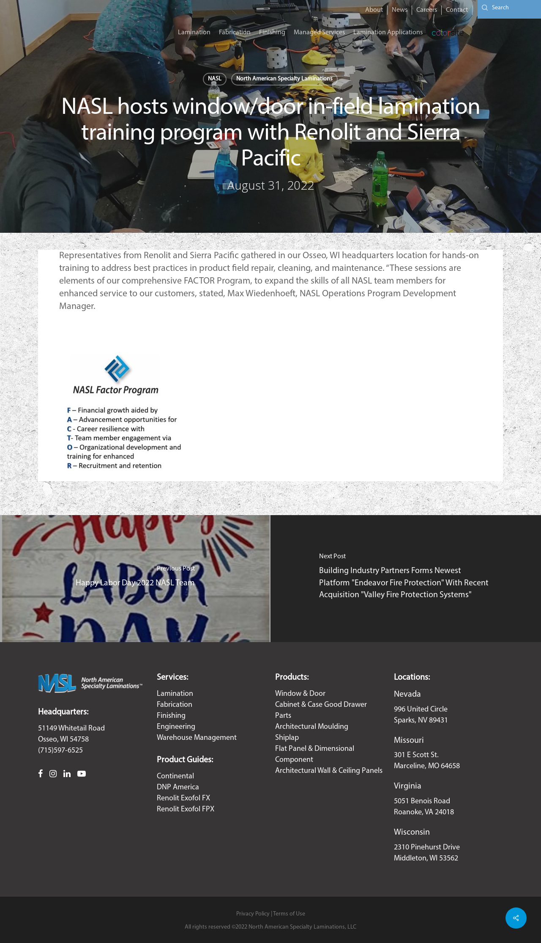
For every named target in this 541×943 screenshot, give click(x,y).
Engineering (176, 727)
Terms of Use (289, 914)
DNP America (178, 787)
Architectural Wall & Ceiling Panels (329, 771)
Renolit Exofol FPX (185, 809)
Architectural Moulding (311, 727)
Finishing (171, 716)
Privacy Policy (253, 914)
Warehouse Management (197, 738)
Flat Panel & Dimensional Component (314, 754)
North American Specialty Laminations (284, 79)
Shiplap (287, 738)
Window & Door (300, 694)
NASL (214, 79)
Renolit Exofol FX (183, 798)
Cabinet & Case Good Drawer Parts (321, 710)
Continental (175, 776)
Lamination (175, 694)
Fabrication (174, 705)
